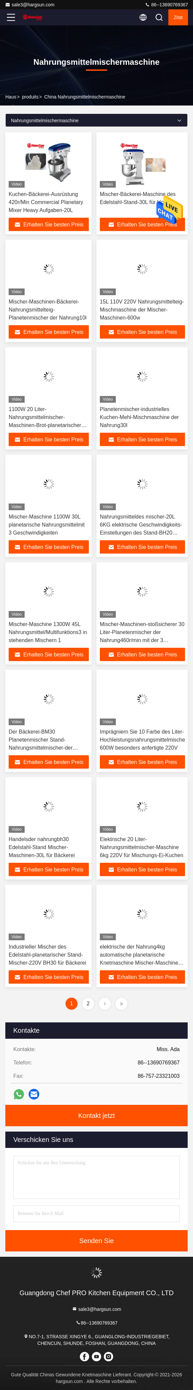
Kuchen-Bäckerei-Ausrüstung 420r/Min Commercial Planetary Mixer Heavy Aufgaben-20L (46, 202)
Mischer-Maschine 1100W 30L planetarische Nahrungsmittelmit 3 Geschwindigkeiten (47, 525)
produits (30, 97)
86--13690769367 (166, 4)
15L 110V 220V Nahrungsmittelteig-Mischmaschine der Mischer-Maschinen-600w (142, 310)
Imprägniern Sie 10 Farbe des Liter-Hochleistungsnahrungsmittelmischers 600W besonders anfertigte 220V (144, 740)
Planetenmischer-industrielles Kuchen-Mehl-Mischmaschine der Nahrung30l (139, 417)
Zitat (178, 17)
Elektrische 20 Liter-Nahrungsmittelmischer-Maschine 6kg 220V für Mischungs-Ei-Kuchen (141, 847)
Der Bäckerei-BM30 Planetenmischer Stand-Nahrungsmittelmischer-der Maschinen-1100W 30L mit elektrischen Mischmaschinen (43, 748)
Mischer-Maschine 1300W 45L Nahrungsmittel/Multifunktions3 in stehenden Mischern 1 (48, 632)
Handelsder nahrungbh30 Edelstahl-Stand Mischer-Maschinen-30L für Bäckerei (42, 847)
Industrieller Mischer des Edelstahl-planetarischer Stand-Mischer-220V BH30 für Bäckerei (47, 955)
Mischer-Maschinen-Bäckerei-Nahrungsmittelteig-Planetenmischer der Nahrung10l (48, 310)
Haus (10, 97)
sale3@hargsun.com (30, 4)
